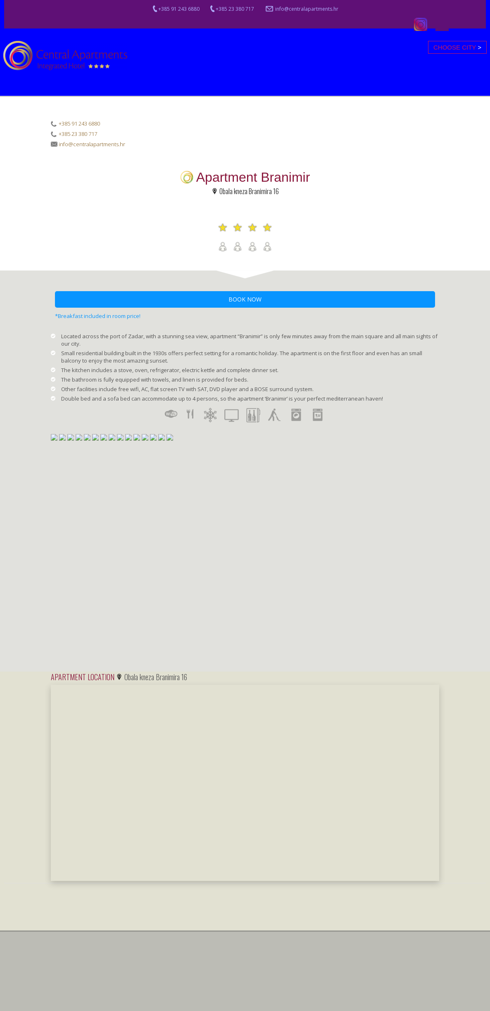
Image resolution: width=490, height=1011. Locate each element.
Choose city (457, 47)
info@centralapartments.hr (301, 8)
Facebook (442, 24)
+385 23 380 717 (231, 8)
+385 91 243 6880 (176, 8)
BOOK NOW (245, 299)
